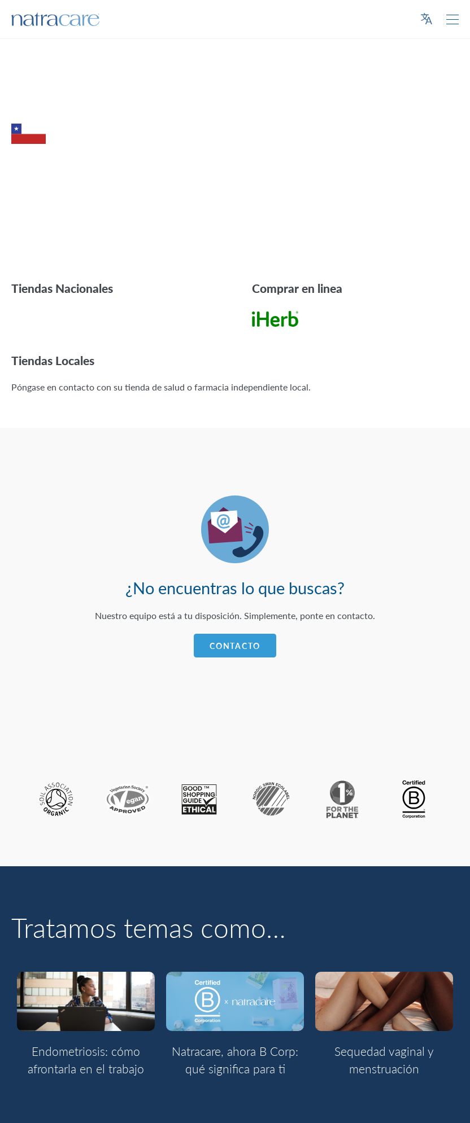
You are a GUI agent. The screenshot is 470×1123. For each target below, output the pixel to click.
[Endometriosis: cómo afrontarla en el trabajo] (86, 1001)
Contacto (235, 646)
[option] (85, 1030)
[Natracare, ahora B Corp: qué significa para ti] (235, 1001)
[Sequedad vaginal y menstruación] (384, 1001)
